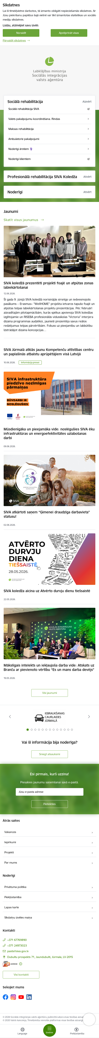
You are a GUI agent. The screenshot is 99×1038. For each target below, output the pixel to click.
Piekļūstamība (12, 897)
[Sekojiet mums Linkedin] (29, 997)
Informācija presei (30, 362)
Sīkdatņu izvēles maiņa (18, 917)
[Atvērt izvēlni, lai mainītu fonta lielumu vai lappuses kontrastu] (76, 1031)
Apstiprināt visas (69, 33)
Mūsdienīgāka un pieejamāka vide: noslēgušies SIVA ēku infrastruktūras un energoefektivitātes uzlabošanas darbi (49, 433)
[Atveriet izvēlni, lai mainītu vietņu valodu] (22, 1031)
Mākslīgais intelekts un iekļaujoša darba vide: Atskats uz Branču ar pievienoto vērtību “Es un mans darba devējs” (49, 667)
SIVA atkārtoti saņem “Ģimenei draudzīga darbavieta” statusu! (47, 514)
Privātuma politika (15, 887)
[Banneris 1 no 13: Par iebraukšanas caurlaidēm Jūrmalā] (49, 716)
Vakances (10, 832)
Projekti (9, 852)
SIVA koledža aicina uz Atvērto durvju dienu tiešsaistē (47, 591)
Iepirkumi (10, 842)
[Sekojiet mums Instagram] (13, 997)
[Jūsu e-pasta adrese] (49, 792)
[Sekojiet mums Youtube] (21, 997)
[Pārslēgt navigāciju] (49, 1030)
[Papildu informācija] (20, 964)
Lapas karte (11, 907)
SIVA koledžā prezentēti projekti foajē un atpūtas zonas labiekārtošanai (48, 285)
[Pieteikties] (49, 804)
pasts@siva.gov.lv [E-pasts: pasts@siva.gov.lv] (18, 951)
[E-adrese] (10, 964)
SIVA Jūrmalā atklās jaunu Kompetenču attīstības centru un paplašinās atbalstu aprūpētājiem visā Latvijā (49, 351)
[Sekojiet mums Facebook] (5, 997)
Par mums (10, 862)
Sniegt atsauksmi (49, 754)
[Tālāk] (89, 716)
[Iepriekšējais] (10, 716)
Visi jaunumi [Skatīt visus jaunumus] (49, 693)
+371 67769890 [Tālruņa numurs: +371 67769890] (17, 940)
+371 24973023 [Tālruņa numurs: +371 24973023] (17, 945)
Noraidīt (21, 33)
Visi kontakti (21, 974)
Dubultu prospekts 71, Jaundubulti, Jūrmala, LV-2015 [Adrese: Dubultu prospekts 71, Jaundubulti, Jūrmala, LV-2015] (40, 957)
